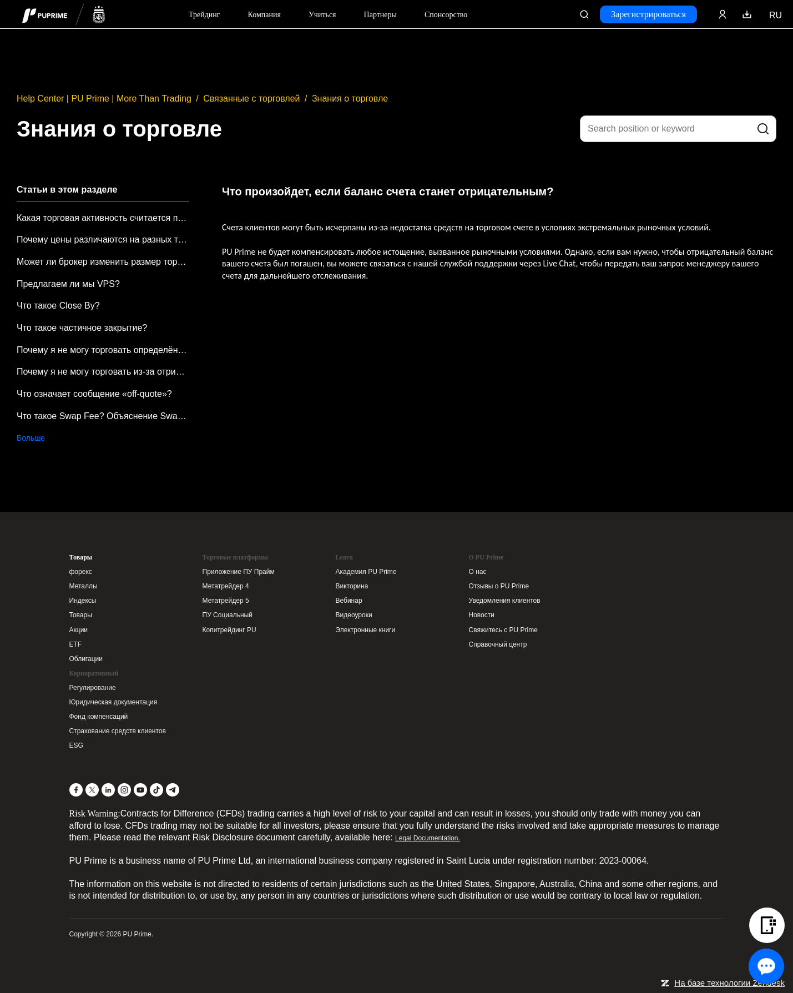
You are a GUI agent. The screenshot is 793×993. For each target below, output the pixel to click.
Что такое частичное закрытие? (82, 327)
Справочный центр (498, 644)
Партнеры (380, 15)
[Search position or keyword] (678, 128)
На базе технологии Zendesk (729, 982)
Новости (481, 615)
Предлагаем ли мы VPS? (68, 284)
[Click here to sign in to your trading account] (723, 14)
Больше (31, 438)
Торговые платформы (236, 557)
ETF (75, 644)
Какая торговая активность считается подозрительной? (103, 218)
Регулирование (92, 688)
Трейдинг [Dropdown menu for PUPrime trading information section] (204, 15)
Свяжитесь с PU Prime (503, 630)
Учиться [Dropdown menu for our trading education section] (322, 15)
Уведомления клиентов (505, 600)
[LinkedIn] (108, 790)
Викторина (352, 586)
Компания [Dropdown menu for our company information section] (264, 15)
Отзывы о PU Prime (499, 586)
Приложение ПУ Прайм (239, 572)
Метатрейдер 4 (226, 586)
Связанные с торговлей (251, 98)
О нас (478, 572)
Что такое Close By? (58, 305)
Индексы (83, 600)
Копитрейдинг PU (229, 630)
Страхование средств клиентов (117, 731)
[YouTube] (140, 790)
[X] (92, 790)
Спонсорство (446, 15)
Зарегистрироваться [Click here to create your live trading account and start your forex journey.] (648, 14)
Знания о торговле (350, 98)
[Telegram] (172, 790)
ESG (76, 745)
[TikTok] (156, 790)
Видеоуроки (354, 615)
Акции (78, 630)
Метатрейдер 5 (226, 600)
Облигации (86, 659)
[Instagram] (124, 790)
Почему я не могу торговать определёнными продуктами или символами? (103, 350)
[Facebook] (76, 790)
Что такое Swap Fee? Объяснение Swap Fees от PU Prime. (103, 416)
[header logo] (63, 14)
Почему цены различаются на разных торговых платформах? (103, 239)
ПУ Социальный (227, 615)
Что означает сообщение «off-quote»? (94, 394)
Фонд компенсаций (98, 716)
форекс (80, 572)
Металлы (83, 586)
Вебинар (349, 600)
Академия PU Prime (366, 572)
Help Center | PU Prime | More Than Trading (104, 98)
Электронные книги (366, 630)
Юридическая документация (113, 702)
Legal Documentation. (427, 838)
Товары (81, 557)
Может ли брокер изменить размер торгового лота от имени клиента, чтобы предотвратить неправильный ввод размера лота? (103, 261)
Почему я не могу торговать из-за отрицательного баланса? (103, 371)
